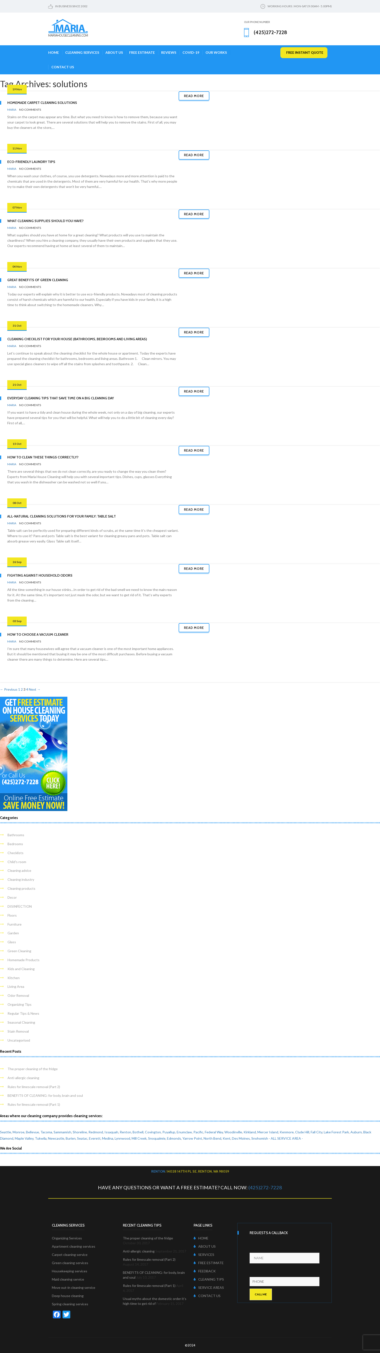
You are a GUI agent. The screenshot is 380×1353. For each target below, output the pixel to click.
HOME (201, 1238)
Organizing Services (67, 1238)
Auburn (356, 1132)
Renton (125, 1132)
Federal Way (214, 1132)
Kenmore (287, 1132)
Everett (95, 1138)
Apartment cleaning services (73, 1246)
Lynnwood (122, 1138)
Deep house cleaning (68, 1296)
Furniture (15, 924)
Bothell (138, 1132)
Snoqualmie (157, 1138)
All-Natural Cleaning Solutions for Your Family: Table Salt (61, 516)
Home (53, 52)
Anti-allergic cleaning (23, 1078)
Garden (13, 933)
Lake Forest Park (336, 1132)
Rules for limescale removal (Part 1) (34, 1104)
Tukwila (41, 1138)
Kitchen (14, 978)
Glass (12, 942)
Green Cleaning (19, 951)
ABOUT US (205, 1246)
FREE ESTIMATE (209, 1263)
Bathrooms (16, 835)
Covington (153, 1132)
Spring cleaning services (70, 1304)
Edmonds (174, 1138)
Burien (71, 1138)
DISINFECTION (20, 906)
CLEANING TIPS (209, 1279)
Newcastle (56, 1138)
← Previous (8, 689)
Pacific (198, 1132)
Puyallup (168, 1132)
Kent (226, 1138)
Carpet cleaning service (69, 1254)
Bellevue (32, 1132)
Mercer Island (267, 1132)
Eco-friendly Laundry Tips (31, 162)
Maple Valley (24, 1138)
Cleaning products (21, 888)
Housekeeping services (69, 1271)
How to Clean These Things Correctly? (43, 457)
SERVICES (204, 1254)
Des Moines (241, 1138)
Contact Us (62, 67)
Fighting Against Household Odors (39, 575)
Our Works (216, 52)
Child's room (17, 862)
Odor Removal (18, 995)
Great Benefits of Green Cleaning (37, 280)
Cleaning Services (82, 52)
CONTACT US (207, 1296)
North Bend (212, 1138)
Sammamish (62, 1132)
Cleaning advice (19, 870)
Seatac (82, 1138)
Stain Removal (18, 1031)
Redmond (95, 1132)
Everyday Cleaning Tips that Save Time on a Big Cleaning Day (60, 398)
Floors (12, 915)
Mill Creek (139, 1138)
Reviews (168, 52)
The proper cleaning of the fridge (33, 1069)
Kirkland (250, 1132)
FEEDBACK (205, 1271)
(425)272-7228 (265, 1187)
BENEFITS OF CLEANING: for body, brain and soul (45, 1095)
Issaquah (111, 1132)
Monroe (18, 1132)
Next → (34, 689)
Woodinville (233, 1132)
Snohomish (259, 1138)
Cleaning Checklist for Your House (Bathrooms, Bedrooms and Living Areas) (77, 339)
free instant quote (304, 52)
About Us (114, 52)
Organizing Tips (20, 1004)
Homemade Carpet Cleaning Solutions (42, 103)
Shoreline (80, 1132)
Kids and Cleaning (21, 969)
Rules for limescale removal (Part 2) (34, 1087)
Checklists (16, 853)
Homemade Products (24, 960)
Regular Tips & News (23, 1013)
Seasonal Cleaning (21, 1022)
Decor (12, 897)
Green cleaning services (70, 1263)
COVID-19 (190, 52)
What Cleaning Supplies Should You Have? (45, 221)
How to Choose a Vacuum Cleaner (37, 634)
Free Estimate (142, 52)
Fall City (316, 1132)
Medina (107, 1138)
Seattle (5, 1132)
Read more (194, 96)
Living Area (16, 986)
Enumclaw (184, 1132)
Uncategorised (19, 1040)
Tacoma (46, 1132)
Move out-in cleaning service (73, 1287)
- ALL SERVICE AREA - (286, 1138)
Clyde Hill (302, 1132)
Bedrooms (15, 844)
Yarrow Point (192, 1138)
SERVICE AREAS (209, 1287)
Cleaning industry (21, 879)
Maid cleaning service (68, 1279)
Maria (11, 109)
